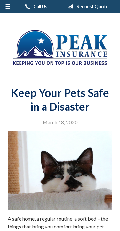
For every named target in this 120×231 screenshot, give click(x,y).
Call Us (34, 6)
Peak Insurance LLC (60, 47)
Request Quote (86, 6)
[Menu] (8, 6)
